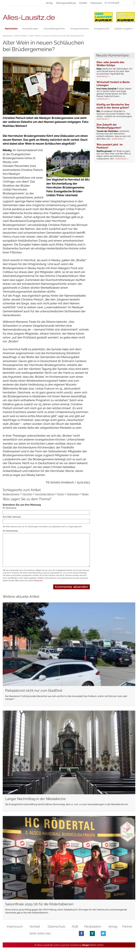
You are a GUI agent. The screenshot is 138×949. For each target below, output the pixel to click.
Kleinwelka (73, 494)
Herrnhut (27, 494)
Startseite (7, 35)
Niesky (85, 494)
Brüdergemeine (11, 494)
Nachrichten (20, 35)
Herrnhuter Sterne (45, 494)
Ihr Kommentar (10, 531)
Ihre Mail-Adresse (12, 517)
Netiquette (38, 581)
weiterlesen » (103, 76)
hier (12, 581)
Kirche (60, 494)
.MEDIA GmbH (93, 945)
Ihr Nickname (9, 508)
